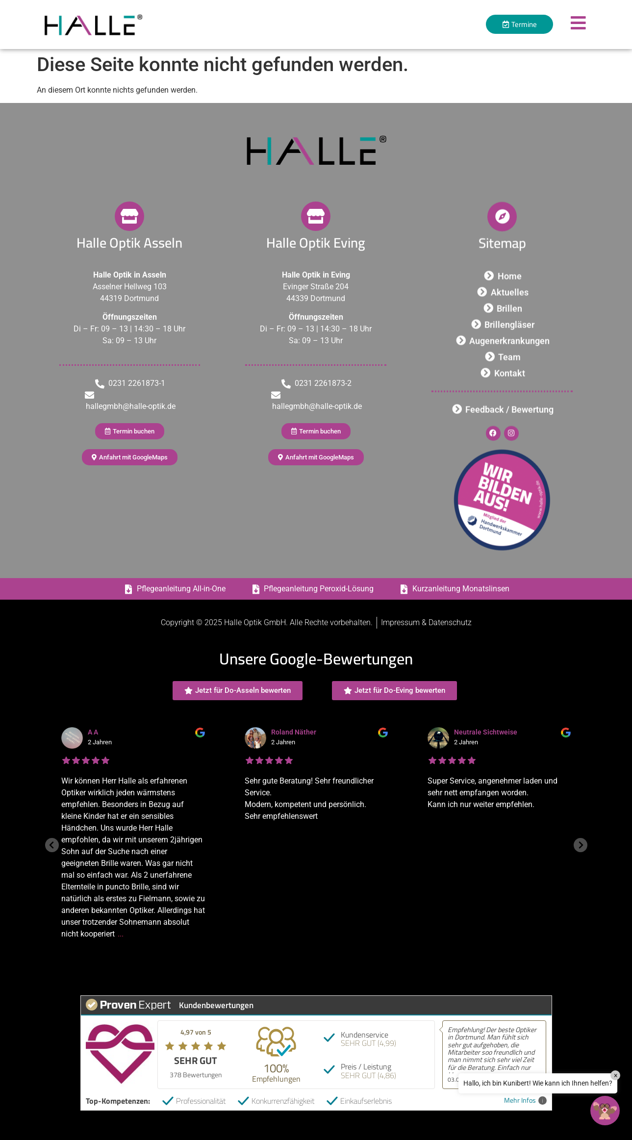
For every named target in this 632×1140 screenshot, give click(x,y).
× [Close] (615, 1075)
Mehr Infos (525, 1100)
